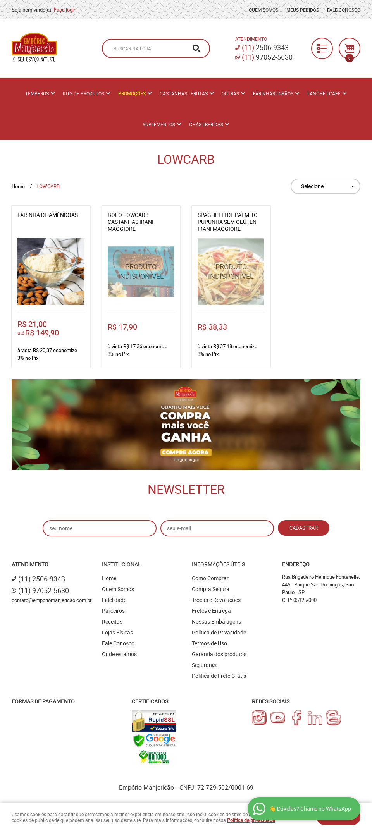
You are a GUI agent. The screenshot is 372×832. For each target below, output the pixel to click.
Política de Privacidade (219, 632)
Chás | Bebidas (206, 124)
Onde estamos (119, 654)
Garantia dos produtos (219, 654)
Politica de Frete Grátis (219, 675)
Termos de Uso (209, 643)
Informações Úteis (218, 564)
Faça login (65, 9)
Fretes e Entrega (211, 610)
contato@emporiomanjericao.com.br (51, 599)
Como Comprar (210, 578)
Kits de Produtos (83, 93)
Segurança (205, 665)
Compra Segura (210, 589)
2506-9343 (265, 47)
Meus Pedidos (302, 10)
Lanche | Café (324, 93)
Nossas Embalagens (216, 621)
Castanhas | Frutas (184, 93)
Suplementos (159, 124)
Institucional (121, 564)
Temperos (37, 93)
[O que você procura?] (196, 48)
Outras (230, 93)
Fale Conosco (343, 10)
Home (109, 578)
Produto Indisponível (141, 271)
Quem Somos (263, 10)
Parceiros (113, 610)
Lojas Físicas (117, 632)
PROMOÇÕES (132, 93)
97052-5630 (267, 57)
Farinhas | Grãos (273, 93)
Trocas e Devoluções (216, 599)
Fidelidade (114, 599)
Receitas (112, 621)
